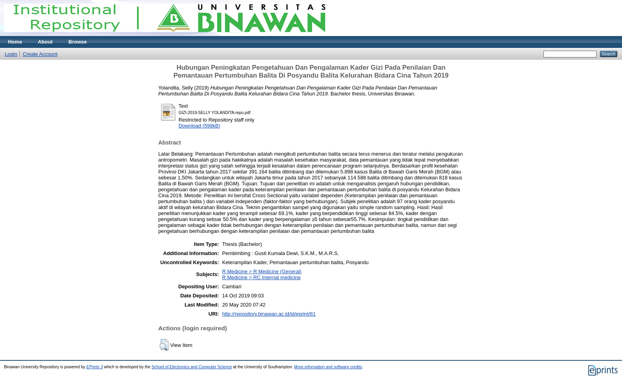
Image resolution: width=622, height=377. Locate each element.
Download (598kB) (199, 126)
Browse (78, 42)
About (45, 42)
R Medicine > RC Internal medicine (261, 277)
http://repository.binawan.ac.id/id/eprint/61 (269, 314)
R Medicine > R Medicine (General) (261, 271)
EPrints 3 (94, 367)
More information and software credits (328, 367)
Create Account (40, 54)
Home (15, 42)
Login (11, 54)
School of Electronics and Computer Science (192, 367)
